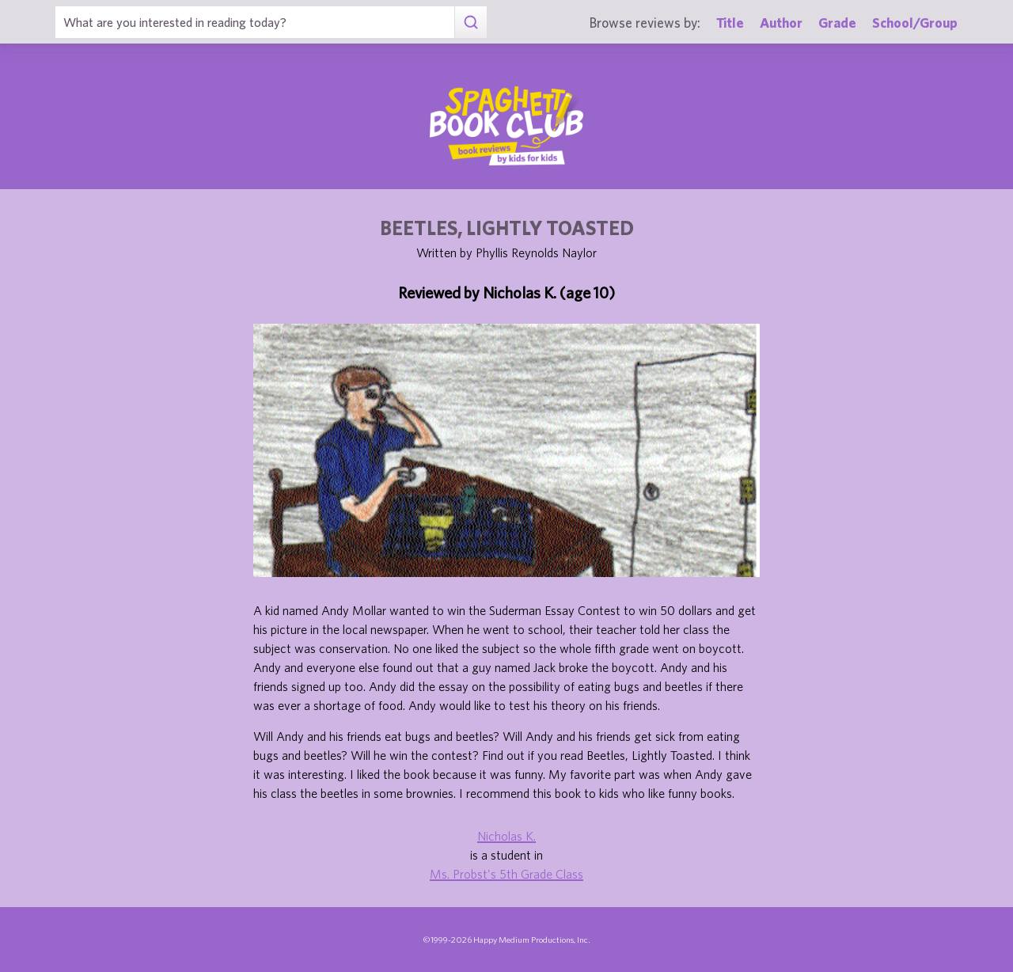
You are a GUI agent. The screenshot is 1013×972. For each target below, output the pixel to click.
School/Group (915, 22)
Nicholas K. (506, 836)
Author (781, 22)
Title (730, 22)
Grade (837, 22)
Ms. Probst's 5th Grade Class (506, 874)
